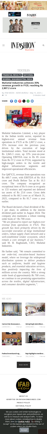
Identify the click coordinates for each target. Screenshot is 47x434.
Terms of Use (23, 409)
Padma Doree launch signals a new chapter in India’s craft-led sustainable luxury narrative (12, 354)
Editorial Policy (23, 406)
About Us (23, 396)
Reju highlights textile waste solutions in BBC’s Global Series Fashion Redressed (35, 354)
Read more (23, 365)
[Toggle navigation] (3, 45)
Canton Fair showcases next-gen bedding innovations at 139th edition (12, 324)
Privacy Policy (23, 403)
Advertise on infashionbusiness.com (23, 399)
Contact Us (23, 412)
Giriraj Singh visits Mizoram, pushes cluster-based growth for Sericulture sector (35, 324)
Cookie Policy (24, 425)
